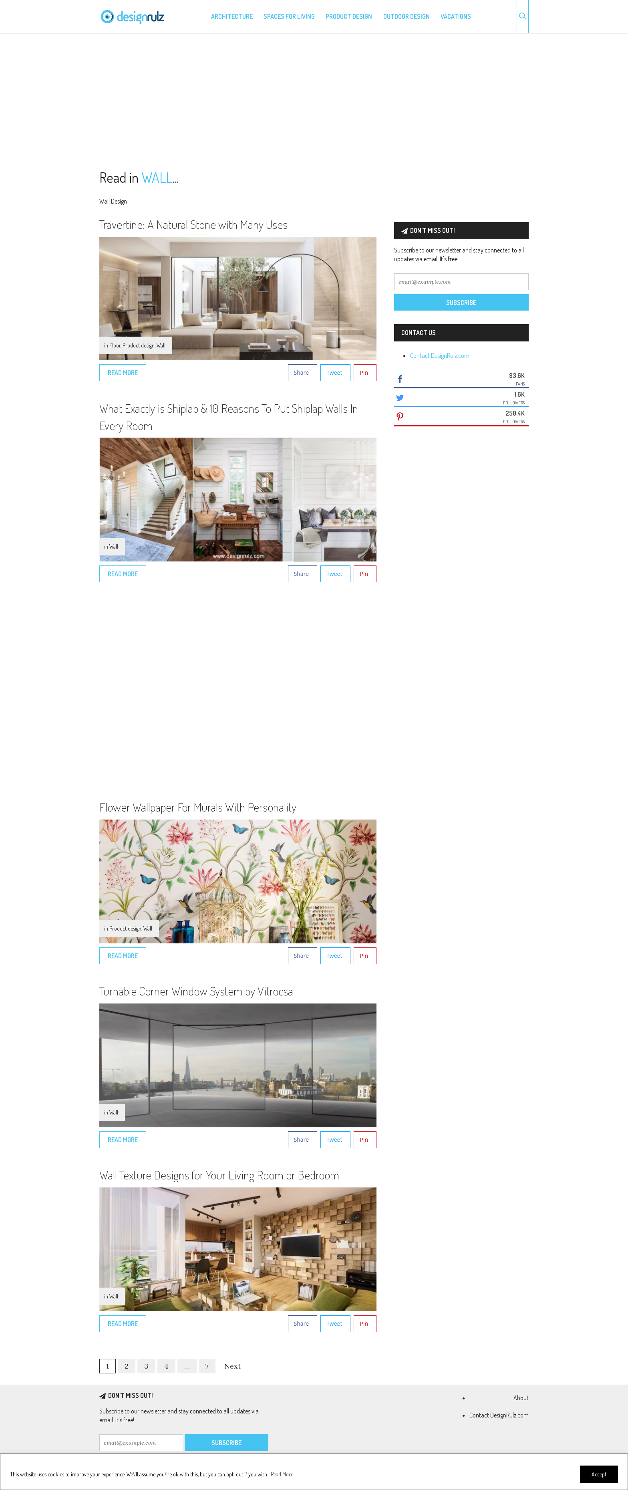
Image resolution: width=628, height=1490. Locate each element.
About (521, 1398)
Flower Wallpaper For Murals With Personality (197, 806)
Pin (364, 372)
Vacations (456, 16)
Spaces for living (289, 16)
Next (232, 1366)
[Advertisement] (314, 102)
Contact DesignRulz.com (439, 355)
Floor (115, 345)
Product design (349, 16)
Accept (599, 1474)
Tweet (334, 372)
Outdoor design (406, 16)
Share (301, 372)
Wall (161, 345)
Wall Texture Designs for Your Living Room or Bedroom (219, 1174)
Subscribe (461, 303)
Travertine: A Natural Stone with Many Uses (193, 224)
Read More (282, 1474)
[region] (314, 1472)
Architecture (232, 16)
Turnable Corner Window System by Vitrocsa (196, 990)
